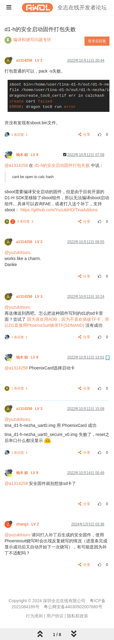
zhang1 (28, 524)
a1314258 (29, 60)
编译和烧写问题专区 (32, 39)
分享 (84, 134)
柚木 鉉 (27, 155)
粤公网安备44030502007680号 (73, 606)
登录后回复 (97, 41)
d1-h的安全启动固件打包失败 (62, 165)
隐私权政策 (77, 615)
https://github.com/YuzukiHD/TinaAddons (59, 209)
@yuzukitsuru (17, 252)
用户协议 (55, 615)
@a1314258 (16, 165)
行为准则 (34, 615)
